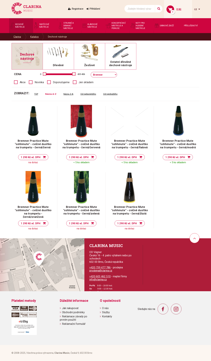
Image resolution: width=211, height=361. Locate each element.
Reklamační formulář (73, 323)
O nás (105, 308)
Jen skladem (86, 82)
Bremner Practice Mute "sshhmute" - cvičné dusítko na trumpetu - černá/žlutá (129, 210)
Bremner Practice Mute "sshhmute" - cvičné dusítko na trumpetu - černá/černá (33, 144)
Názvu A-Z (50, 94)
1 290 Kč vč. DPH (30, 157)
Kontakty (107, 316)
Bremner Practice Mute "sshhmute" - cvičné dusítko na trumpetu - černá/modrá (178, 144)
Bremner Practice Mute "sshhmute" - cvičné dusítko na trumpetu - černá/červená (81, 144)
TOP (36, 94)
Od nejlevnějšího (88, 94)
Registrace (77, 8)
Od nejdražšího (110, 94)
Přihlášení (95, 8)
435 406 (81, 74)
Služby (106, 312)
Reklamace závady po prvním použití (73, 318)
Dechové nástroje (57, 36)
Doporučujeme (61, 82)
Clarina (17, 36)
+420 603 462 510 (100, 276)
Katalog (34, 36)
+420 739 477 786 (100, 267)
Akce (23, 82)
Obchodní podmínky (73, 312)
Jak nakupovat (70, 308)
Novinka (39, 82)
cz (196, 9)
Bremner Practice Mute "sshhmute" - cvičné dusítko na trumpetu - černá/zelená (81, 210)
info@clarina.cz (98, 279)
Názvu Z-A (68, 94)
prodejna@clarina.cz (100, 270)
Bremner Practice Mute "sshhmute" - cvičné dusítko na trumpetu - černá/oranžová (33, 211)
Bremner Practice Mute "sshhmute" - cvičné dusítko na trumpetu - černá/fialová (129, 144)
